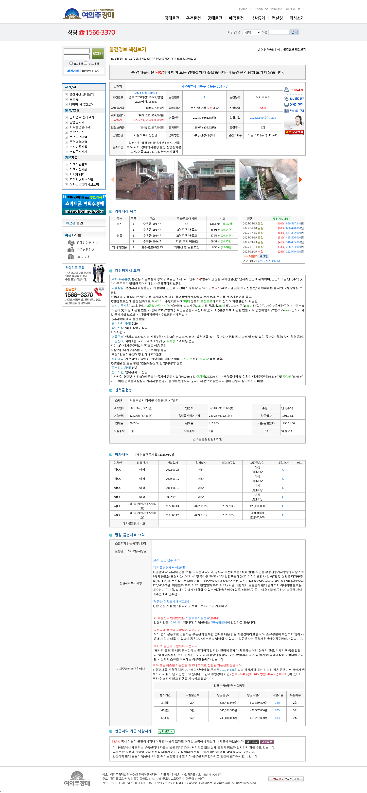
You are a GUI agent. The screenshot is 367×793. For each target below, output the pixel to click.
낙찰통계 (257, 18)
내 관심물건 (294, 9)
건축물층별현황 (207, 439)
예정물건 (236, 18)
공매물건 (215, 18)
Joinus (276, 9)
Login (261, 9)
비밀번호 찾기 (91, 71)
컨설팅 (277, 18)
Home (245, 9)
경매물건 (172, 18)
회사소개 (297, 18)
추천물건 (193, 18)
